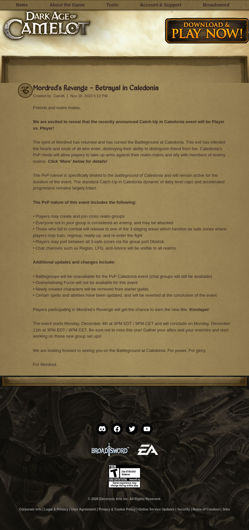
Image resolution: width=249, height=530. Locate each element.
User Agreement (83, 509)
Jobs (226, 509)
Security (183, 509)
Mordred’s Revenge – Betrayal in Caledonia (96, 87)
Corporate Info (30, 509)
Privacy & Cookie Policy (117, 509)
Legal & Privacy (56, 509)
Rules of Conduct (206, 509)
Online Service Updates (156, 509)
